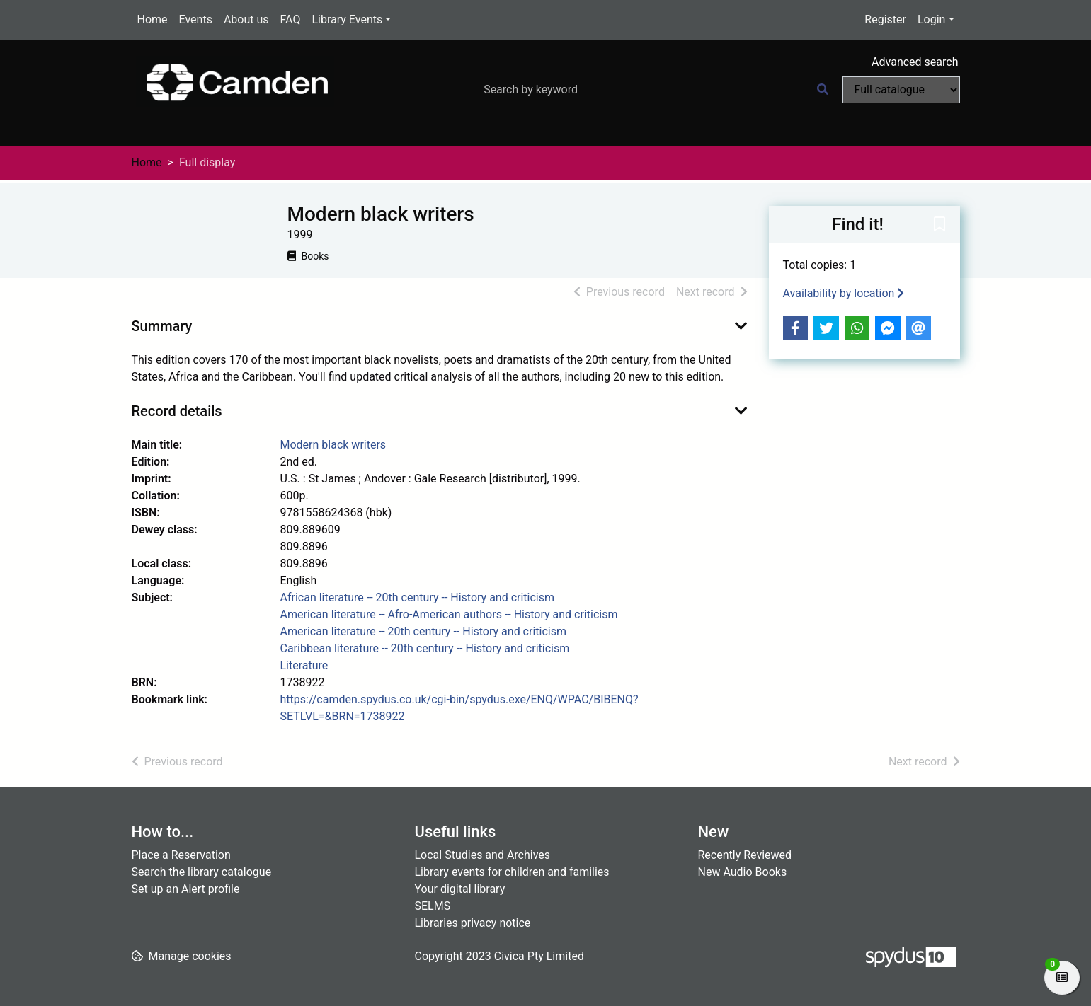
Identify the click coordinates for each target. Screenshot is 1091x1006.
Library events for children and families (512, 872)
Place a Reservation (181, 855)
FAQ (290, 19)
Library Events (347, 19)
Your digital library (460, 889)
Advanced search (915, 62)
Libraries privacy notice (473, 923)
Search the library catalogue (202, 872)
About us (246, 19)
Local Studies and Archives (483, 855)
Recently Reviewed (745, 855)
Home (152, 19)
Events (195, 19)
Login (931, 19)
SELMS (433, 906)
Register (885, 19)
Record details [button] (177, 411)
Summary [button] (162, 326)
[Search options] (901, 89)
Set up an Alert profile (186, 889)
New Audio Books (742, 872)
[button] (939, 225)
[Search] (823, 89)
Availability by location (844, 293)
